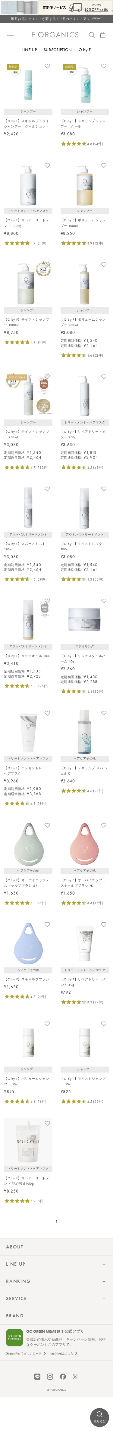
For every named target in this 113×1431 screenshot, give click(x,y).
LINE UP (29, 49)
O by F (85, 49)
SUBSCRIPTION (58, 49)
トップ (9, 64)
